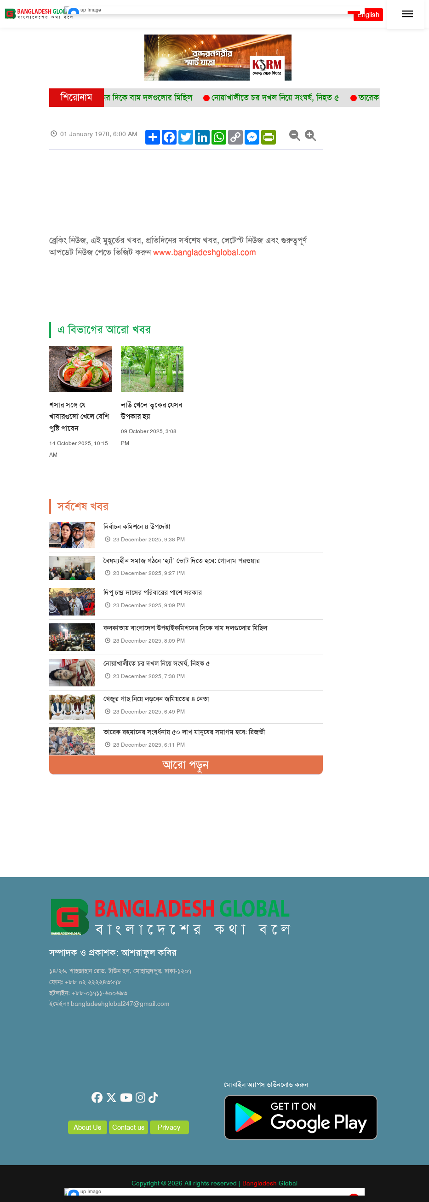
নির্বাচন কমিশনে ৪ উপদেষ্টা (137, 526)
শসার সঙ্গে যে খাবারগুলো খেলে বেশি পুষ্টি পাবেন (79, 416)
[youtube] (126, 1098)
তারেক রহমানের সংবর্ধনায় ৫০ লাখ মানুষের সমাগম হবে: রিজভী (184, 732)
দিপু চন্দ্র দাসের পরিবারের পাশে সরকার (152, 592)
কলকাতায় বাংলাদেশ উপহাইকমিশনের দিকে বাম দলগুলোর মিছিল (185, 628)
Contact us (128, 1127)
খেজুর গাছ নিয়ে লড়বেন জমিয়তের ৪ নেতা (156, 698)
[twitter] (111, 1098)
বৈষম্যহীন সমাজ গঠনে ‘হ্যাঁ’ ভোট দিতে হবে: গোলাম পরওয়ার (181, 560)
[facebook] (97, 1098)
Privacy (169, 1127)
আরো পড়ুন (186, 765)
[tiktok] (153, 1098)
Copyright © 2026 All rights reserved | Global (214, 1183)
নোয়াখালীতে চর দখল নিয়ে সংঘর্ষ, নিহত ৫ (156, 663)
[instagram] (140, 1098)
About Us (88, 1127)
